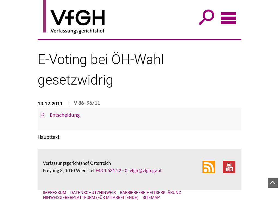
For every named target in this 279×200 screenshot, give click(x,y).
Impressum (54, 192)
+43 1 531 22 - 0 (111, 171)
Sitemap (151, 197)
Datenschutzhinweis (93, 192)
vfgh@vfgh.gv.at (146, 171)
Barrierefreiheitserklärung (150, 192)
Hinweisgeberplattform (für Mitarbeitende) (90, 197)
